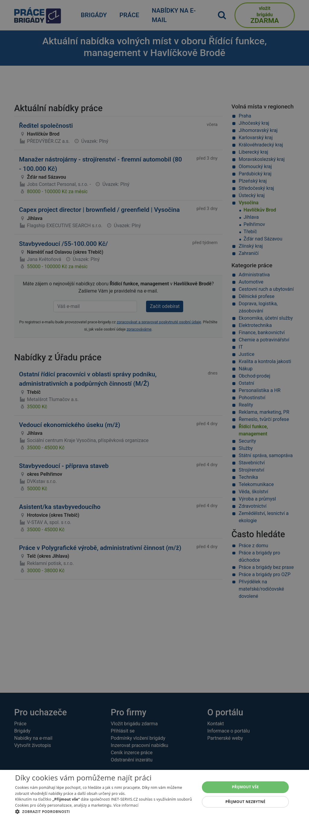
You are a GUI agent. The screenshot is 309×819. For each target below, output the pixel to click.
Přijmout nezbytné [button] (245, 801)
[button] (104, 811)
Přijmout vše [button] (245, 786)
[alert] (154, 409)
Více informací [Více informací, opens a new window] (126, 805)
